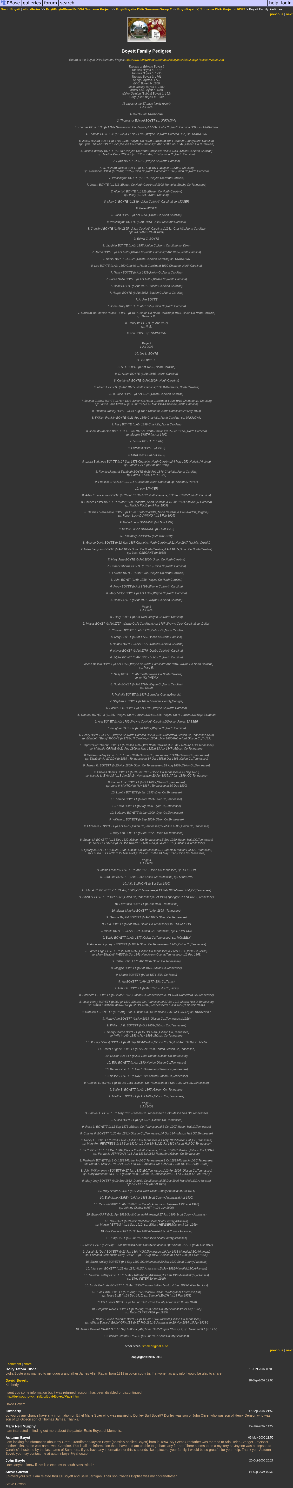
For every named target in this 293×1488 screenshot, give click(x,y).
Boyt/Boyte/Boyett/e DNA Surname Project (78, 9)
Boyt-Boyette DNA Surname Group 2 (144, 9)
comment (14, 1364)
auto (165, 1346)
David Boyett (10, 9)
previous (276, 14)
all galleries (31, 9)
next (289, 14)
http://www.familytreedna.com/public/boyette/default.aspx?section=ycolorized (175, 59)
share (28, 1364)
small (146, 1346)
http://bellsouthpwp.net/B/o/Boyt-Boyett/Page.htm (42, 1396)
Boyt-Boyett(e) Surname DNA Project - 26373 (211, 9)
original (156, 1346)
